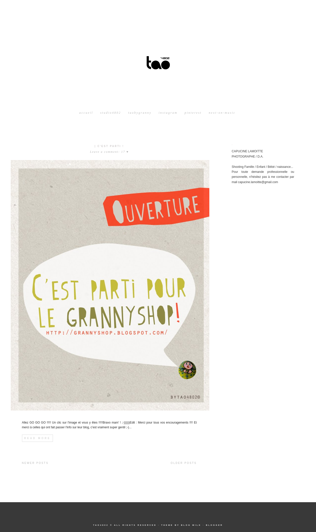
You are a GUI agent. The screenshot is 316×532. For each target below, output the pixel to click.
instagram (168, 112)
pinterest (193, 112)
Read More (37, 438)
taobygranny (140, 112)
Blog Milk (191, 525)
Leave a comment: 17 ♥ (109, 152)
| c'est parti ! (109, 146)
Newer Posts (35, 463)
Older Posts (184, 463)
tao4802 (100, 525)
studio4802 (110, 112)
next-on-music (222, 112)
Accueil (86, 112)
